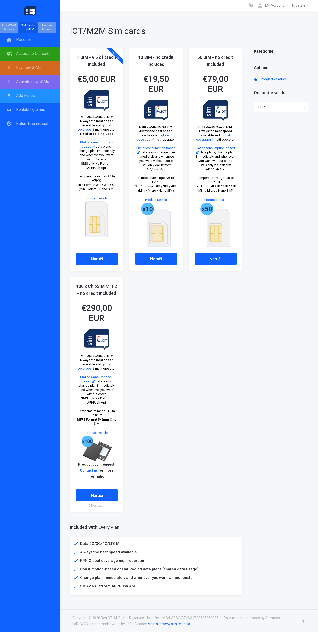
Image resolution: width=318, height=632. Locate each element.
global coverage (94, 366)
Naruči (97, 258)
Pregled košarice (270, 79)
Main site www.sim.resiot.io (169, 624)
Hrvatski (300, 5)
